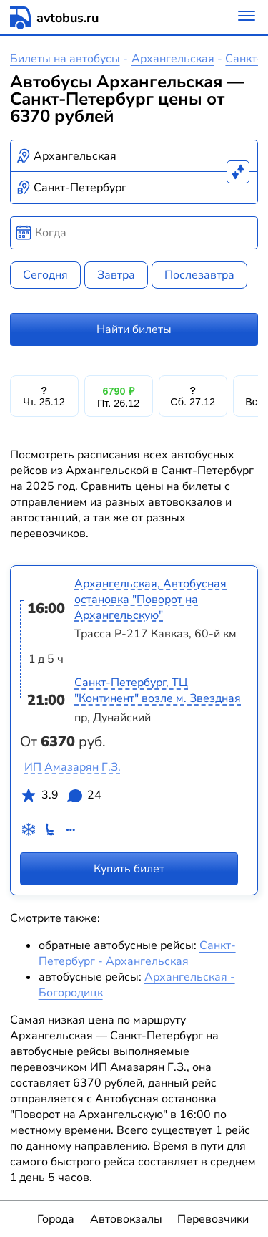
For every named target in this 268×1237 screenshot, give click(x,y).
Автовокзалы (126, 1219)
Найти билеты (134, 329)
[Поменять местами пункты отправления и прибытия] (238, 171)
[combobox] (134, 156)
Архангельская (172, 59)
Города (55, 1219)
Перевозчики (213, 1219)
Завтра (116, 275)
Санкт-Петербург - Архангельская (137, 953)
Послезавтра (199, 275)
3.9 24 (60, 798)
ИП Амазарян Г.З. (72, 767)
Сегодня (45, 275)
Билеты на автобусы (65, 59)
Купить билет (129, 868)
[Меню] (246, 17)
